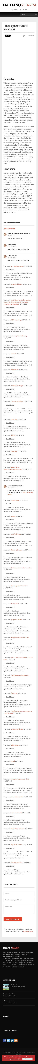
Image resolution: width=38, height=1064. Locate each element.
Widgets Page (28, 931)
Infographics (15, 745)
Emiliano (19, 5)
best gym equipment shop (20, 779)
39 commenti (28, 36)
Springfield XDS (16, 284)
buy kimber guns (17, 266)
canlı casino (12, 245)
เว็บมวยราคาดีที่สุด (17, 401)
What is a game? (8, 1001)
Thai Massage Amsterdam (20, 675)
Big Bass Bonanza (17, 845)
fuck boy (14, 451)
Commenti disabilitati (18, 986)
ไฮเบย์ (13, 761)
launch (13, 516)
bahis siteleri (12, 256)
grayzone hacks (16, 620)
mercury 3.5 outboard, (19, 336)
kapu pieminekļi (16, 813)
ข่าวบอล (13, 354)
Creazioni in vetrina (9, 994)
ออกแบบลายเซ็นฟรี (17, 729)
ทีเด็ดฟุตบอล (15, 370)
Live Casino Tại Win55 (16, 486)
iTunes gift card (16, 550)
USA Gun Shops (16, 320)
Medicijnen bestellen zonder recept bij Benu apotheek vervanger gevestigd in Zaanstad (17, 302)
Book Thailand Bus (17, 829)
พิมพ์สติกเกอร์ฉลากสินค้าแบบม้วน (21, 568)
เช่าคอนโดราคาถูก (17, 386)
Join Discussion (9, 229)
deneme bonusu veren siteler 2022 (20, 234)
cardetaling (15, 500)
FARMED (13, 984)
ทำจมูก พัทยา (15, 604)
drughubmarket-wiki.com (20, 638)
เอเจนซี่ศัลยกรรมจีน (17, 797)
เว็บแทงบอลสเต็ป (16, 862)
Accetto (27, 1059)
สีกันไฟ (13, 435)
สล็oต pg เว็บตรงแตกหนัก (19, 586)
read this (14, 419)
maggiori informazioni (14, 1059)
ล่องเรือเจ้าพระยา (16, 534)
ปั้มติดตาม (14, 693)
